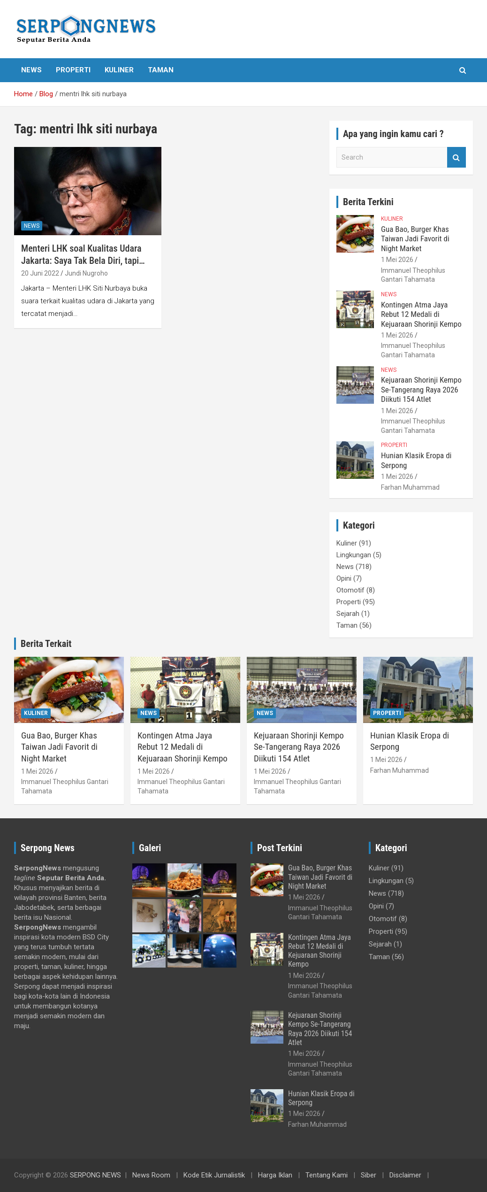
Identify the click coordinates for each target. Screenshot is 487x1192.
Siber (368, 1175)
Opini (343, 578)
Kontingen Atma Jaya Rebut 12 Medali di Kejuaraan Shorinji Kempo (421, 314)
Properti (73, 70)
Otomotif (350, 590)
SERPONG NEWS (95, 1175)
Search (456, 157)
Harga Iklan (275, 1175)
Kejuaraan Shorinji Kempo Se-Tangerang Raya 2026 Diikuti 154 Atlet (421, 389)
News (31, 70)
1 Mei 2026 (397, 259)
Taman (161, 70)
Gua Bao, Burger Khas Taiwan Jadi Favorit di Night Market (415, 238)
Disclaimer (405, 1175)
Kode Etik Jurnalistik (214, 1175)
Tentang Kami (326, 1175)
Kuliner (119, 70)
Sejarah (347, 613)
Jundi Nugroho (86, 273)
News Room (151, 1175)
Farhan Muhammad (410, 487)
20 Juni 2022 (40, 273)
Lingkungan (353, 555)
